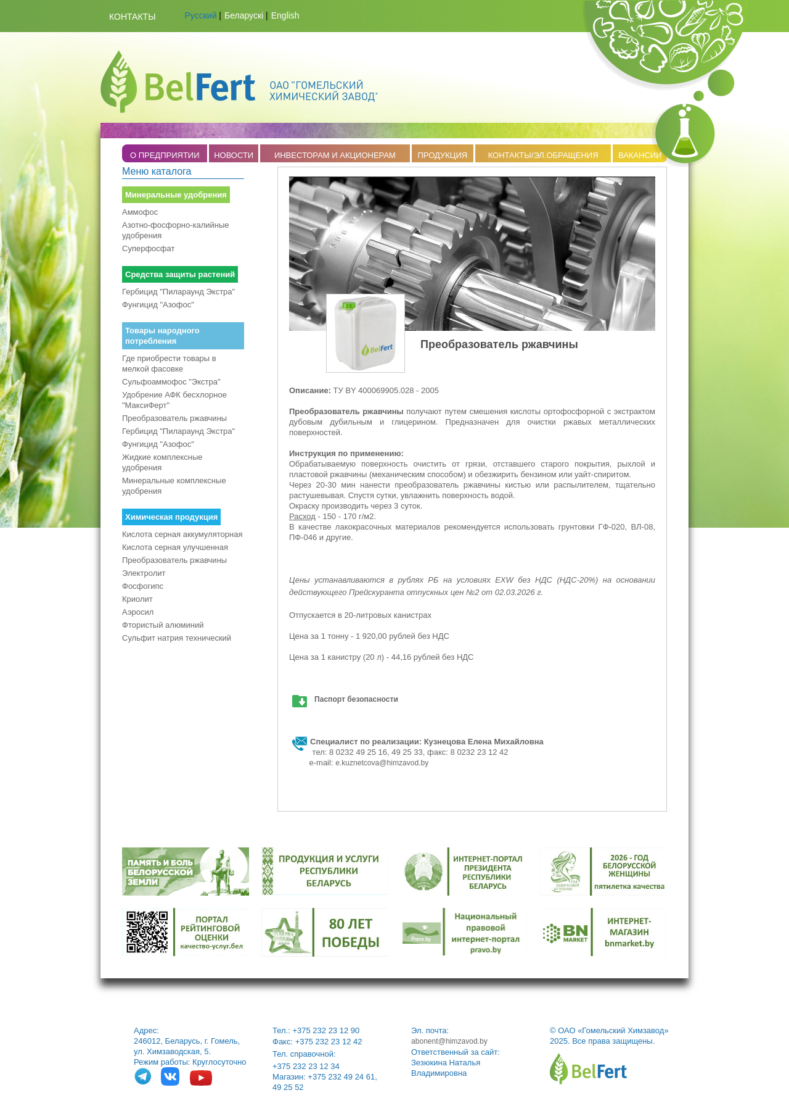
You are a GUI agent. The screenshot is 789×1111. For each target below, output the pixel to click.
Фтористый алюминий (162, 625)
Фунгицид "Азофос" (158, 304)
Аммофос (140, 212)
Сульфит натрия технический (176, 638)
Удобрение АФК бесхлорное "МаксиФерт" (174, 400)
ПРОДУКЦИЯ (442, 155)
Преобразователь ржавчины (174, 418)
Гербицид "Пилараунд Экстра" (178, 291)
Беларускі (243, 15)
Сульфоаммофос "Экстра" (171, 381)
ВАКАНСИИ (640, 155)
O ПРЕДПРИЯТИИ (165, 155)
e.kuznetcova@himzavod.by (381, 763)
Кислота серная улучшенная (175, 547)
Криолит (137, 599)
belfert (588, 1068)
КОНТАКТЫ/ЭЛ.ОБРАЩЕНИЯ (543, 155)
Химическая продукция (171, 517)
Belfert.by (239, 81)
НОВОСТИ (233, 155)
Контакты (132, 17)
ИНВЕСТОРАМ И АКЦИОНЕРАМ (335, 155)
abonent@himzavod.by (449, 1041)
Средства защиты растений (180, 274)
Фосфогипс (142, 586)
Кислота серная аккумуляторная (182, 534)
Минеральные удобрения (176, 194)
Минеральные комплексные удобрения (174, 486)
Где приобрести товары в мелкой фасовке (169, 363)
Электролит (144, 573)
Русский (201, 15)
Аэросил (137, 612)
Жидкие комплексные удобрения (162, 462)
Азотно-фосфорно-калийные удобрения (175, 230)
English (285, 15)
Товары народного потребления (162, 336)
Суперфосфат (148, 248)
